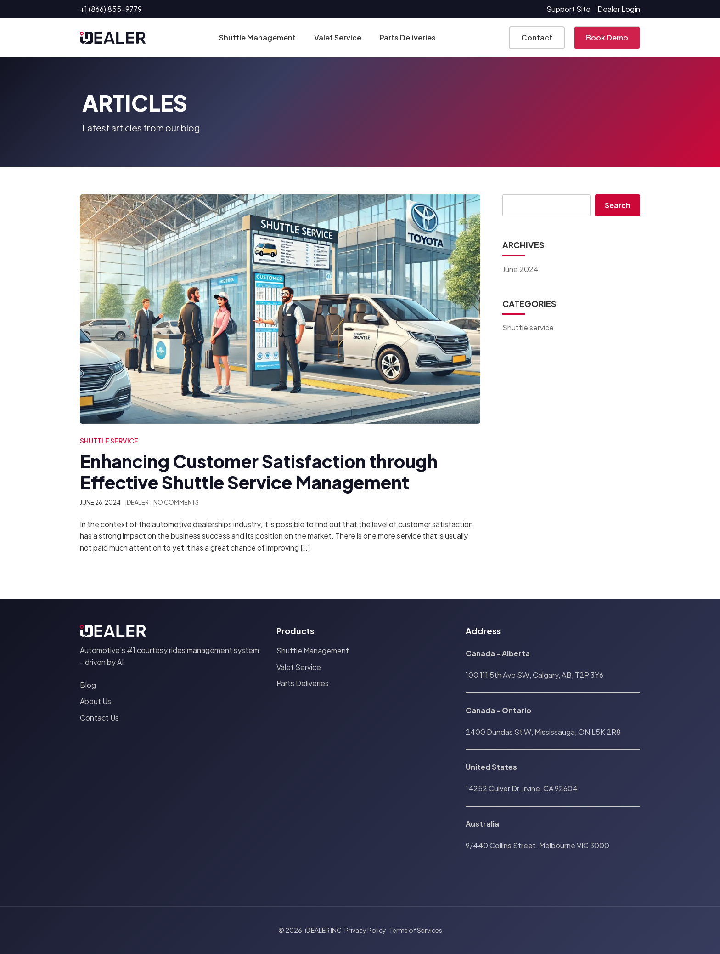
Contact (536, 37)
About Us (95, 701)
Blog (88, 685)
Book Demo (607, 37)
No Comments (176, 502)
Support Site (568, 9)
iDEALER (137, 502)
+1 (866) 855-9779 (111, 9)
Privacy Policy (365, 930)
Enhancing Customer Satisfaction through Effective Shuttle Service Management (259, 472)
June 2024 (520, 269)
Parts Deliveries (408, 37)
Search (617, 205)
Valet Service (337, 37)
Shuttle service (109, 441)
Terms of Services (415, 930)
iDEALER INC (323, 930)
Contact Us (99, 717)
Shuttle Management (257, 37)
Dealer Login (618, 9)
